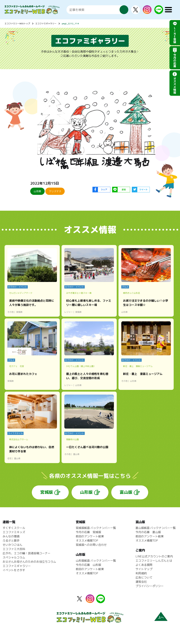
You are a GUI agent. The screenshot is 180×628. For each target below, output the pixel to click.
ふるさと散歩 (11, 540)
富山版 (126, 492)
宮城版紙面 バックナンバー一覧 (96, 528)
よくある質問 (144, 565)
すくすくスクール (14, 528)
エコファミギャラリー (45, 23)
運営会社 (141, 582)
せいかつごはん (12, 545)
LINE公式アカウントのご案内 (154, 556)
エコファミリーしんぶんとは (154, 561)
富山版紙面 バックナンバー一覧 (156, 528)
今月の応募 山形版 (88, 565)
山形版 (86, 492)
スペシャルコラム (14, 557)
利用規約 (141, 573)
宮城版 (46, 492)
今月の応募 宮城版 (88, 532)
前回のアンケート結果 (90, 536)
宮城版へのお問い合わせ (91, 545)
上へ (161, 617)
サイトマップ (144, 569)
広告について (144, 577)
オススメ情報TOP (87, 540)
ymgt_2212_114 (70, 23)
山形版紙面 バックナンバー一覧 (96, 561)
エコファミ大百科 (14, 549)
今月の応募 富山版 (148, 532)
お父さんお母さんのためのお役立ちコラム (29, 562)
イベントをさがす (14, 570)
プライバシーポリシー (150, 586)
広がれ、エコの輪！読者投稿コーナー (26, 553)
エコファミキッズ (14, 532)
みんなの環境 (11, 536)
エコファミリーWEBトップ (17, 23)
